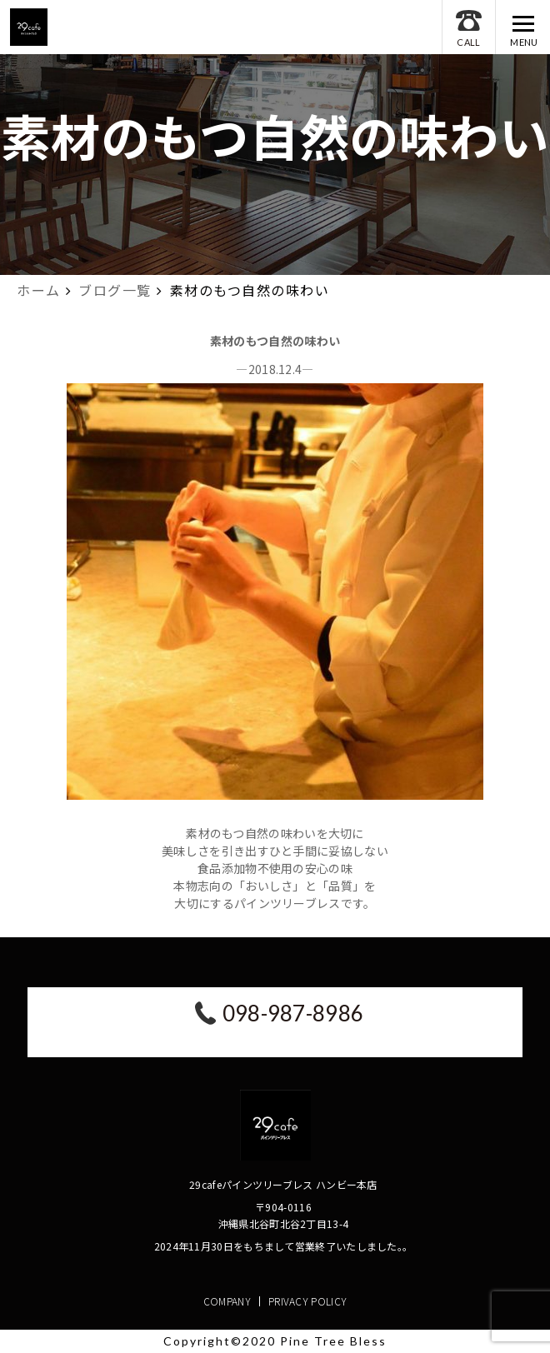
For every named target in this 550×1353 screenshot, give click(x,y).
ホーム (39, 290)
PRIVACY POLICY (307, 1301)
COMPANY (227, 1301)
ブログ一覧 (115, 290)
